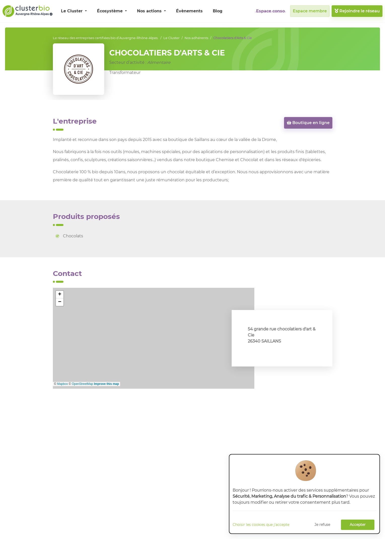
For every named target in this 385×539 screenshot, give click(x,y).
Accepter (358, 524)
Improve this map (106, 384)
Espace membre (310, 11)
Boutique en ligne (308, 122)
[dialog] (304, 494)
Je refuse (322, 524)
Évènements (189, 11)
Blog (217, 11)
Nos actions (150, 11)
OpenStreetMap (82, 384)
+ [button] (59, 294)
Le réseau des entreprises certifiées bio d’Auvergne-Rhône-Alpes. (105, 38)
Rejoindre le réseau (357, 11)
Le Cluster (72, 11)
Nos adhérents (196, 38)
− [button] (59, 302)
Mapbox (62, 384)
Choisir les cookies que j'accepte (261, 524)
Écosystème (110, 11)
